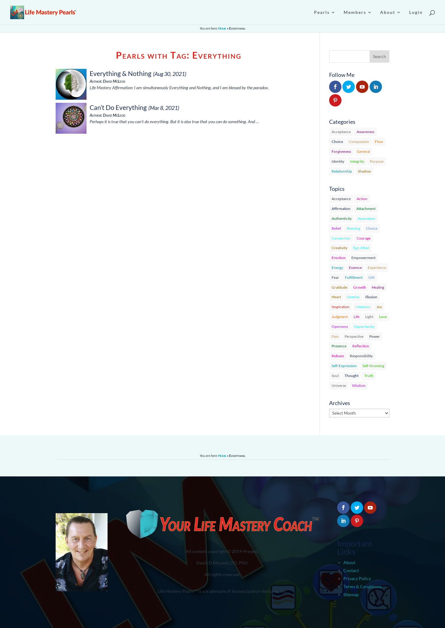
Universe (339, 385)
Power (374, 336)
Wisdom (359, 385)
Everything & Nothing (120, 73)
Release (338, 356)
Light (369, 316)
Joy (379, 306)
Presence (339, 346)
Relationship (342, 171)
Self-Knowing (373, 365)
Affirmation (341, 208)
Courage (364, 238)
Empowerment (363, 257)
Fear (335, 277)
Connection (341, 238)
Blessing (353, 228)
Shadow (364, 171)
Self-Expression (344, 365)
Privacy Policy (357, 578)
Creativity (339, 247)
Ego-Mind (361, 247)
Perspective (354, 336)
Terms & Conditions (362, 586)
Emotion (338, 257)
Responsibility (361, 356)
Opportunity (364, 326)
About (349, 562)
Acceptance (341, 131)
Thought (351, 375)
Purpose (377, 161)
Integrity (357, 161)
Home (222, 28)
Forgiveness (341, 151)
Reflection (360, 346)
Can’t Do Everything (118, 107)
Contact (351, 570)
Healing (378, 287)
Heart (336, 297)
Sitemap (351, 594)
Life (356, 316)
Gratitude (339, 287)
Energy (337, 267)
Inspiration (341, 306)
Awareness (365, 131)
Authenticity (342, 218)
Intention (363, 306)
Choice (337, 141)
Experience (377, 267)
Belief (336, 228)
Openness (340, 326)
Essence (355, 267)
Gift (371, 277)
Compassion (359, 141)
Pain (335, 336)
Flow (379, 141)
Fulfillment (353, 277)
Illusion (371, 297)
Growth (359, 287)
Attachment (365, 208)
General (363, 151)
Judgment (340, 316)
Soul (335, 375)
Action (362, 198)
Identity (338, 161)
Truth (368, 375)
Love (383, 316)
